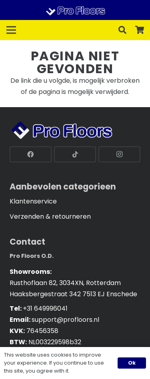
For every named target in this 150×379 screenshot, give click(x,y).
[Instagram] (119, 154)
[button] (122, 30)
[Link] (75, 10)
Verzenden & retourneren (50, 216)
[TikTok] (75, 154)
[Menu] (11, 30)
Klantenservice (33, 201)
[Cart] (140, 30)
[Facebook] (31, 154)
